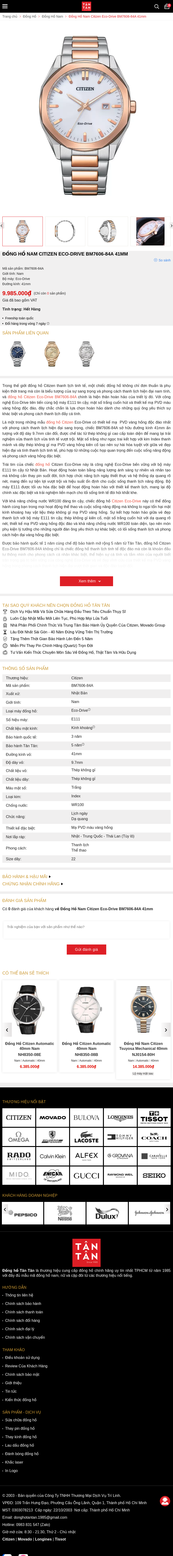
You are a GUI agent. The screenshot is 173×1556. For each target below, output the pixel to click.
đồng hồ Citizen (59, 422)
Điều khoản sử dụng (22, 1358)
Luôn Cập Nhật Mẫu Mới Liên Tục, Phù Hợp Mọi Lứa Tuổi (55, 618)
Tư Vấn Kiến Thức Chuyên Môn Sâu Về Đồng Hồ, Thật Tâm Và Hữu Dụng (69, 652)
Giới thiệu (13, 1383)
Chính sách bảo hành (23, 1304)
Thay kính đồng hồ (21, 1437)
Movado (25, 1539)
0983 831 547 (27, 1525)
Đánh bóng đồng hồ (22, 1454)
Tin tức (11, 1391)
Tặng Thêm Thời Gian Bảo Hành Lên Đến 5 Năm (47, 639)
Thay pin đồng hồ (20, 1428)
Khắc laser (14, 1462)
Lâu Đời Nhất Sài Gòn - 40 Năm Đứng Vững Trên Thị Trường (57, 632)
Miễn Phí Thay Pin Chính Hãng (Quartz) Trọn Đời (47, 645)
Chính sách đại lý (19, 1329)
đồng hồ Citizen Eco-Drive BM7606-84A (42, 397)
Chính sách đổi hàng (22, 1321)
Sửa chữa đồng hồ (21, 1420)
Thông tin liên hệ (19, 1295)
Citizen (8, 1539)
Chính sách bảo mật (22, 1374)
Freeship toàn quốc (19, 318)
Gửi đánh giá (86, 950)
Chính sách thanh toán (24, 1312)
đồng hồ (42, 464)
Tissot (60, 1539)
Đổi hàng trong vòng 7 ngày (27, 323)
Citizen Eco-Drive (126, 501)
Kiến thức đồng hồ (20, 1400)
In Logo (11, 1471)
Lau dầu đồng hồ (19, 1445)
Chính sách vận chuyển (25, 1337)
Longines (43, 1539)
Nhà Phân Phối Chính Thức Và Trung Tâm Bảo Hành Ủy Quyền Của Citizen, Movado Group (83, 625)
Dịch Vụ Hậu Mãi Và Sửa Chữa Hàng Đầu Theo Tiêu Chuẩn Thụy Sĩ (64, 611)
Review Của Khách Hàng (26, 1366)
